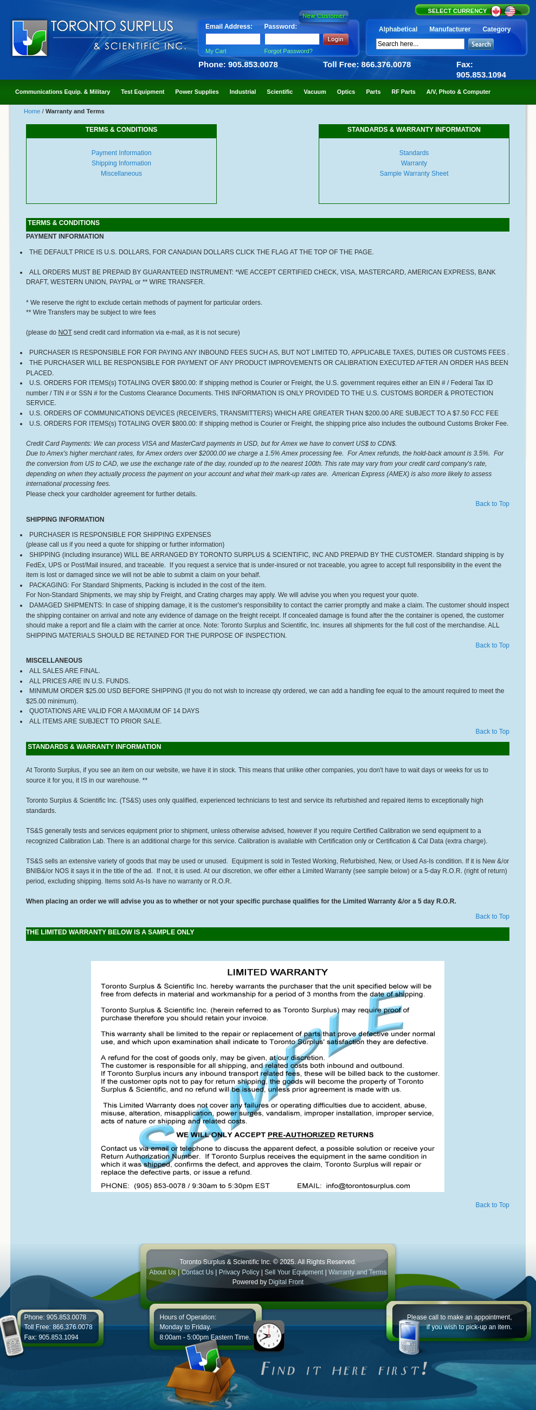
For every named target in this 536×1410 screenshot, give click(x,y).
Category (496, 29)
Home (33, 111)
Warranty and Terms (357, 1272)
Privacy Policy (239, 1272)
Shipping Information (121, 163)
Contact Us (198, 1272)
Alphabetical (398, 29)
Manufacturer (449, 29)
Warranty (414, 163)
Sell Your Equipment (294, 1272)
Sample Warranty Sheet (414, 173)
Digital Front (286, 1282)
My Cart (216, 51)
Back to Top (492, 504)
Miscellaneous (121, 173)
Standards (414, 153)
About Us (162, 1272)
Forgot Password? (288, 51)
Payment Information (122, 153)
